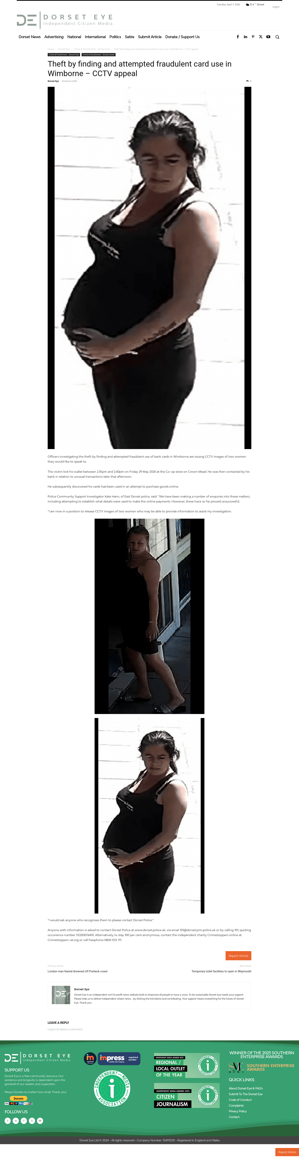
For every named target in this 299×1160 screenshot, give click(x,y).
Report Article (238, 955)
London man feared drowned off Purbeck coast (77, 971)
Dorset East (64, 49)
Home (51, 49)
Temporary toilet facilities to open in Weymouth (221, 971)
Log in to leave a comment (65, 1029)
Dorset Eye (53, 81)
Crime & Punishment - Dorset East (92, 49)
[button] (277, 37)
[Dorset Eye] (64, 20)
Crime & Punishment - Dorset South (98, 54)
